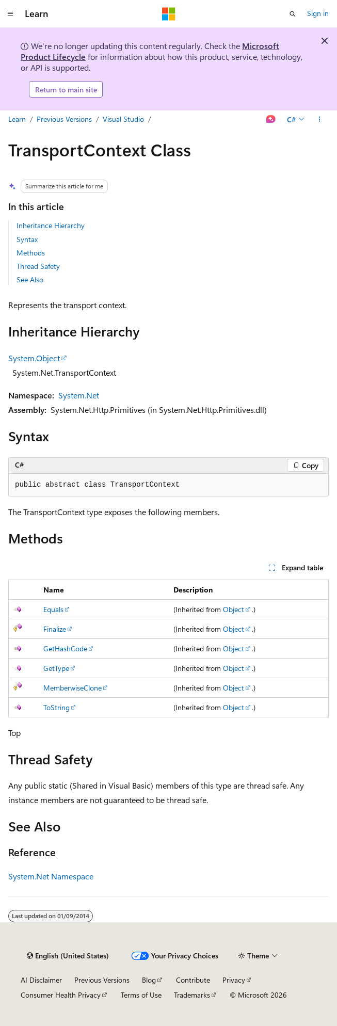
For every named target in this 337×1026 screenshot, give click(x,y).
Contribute (193, 980)
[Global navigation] (10, 14)
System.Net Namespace (50, 876)
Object (233, 609)
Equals (53, 609)
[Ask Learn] (271, 119)
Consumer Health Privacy (61, 995)
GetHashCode (65, 648)
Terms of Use (141, 995)
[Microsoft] (168, 14)
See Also (30, 279)
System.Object (34, 357)
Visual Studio (123, 119)
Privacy (233, 980)
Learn (17, 119)
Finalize (54, 629)
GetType (56, 668)
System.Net (78, 395)
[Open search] (292, 14)
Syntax (27, 239)
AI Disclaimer (41, 980)
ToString (56, 707)
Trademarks (192, 995)
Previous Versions (64, 119)
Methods (31, 253)
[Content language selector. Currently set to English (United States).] (68, 956)
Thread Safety (38, 266)
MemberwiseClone (72, 688)
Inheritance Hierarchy (51, 225)
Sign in (318, 13)
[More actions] (320, 119)
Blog (149, 980)
